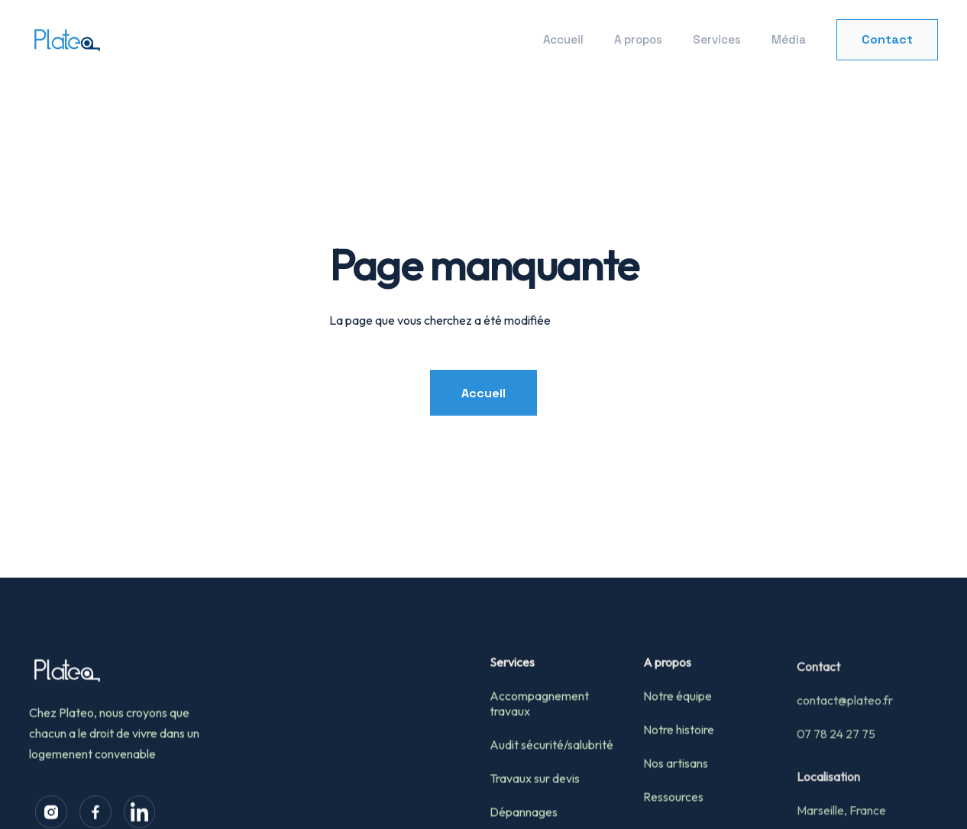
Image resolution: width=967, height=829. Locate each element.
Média (788, 39)
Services (717, 39)
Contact (887, 39)
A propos (638, 39)
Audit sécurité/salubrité (551, 771)
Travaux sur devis (535, 804)
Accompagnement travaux (539, 729)
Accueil (563, 39)
